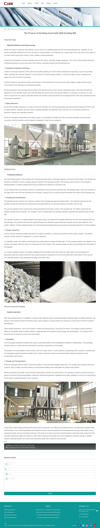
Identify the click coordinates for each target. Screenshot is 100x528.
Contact (55, 3)
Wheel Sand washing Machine (10, 517)
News (42, 3)
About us (30, 3)
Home (23, 3)
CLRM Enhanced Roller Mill (9, 509)
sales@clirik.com (85, 514)
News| (17, 525)
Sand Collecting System (9, 512)
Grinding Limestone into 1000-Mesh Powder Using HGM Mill (48, 509)
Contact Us (84, 506)
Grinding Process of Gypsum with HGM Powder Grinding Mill (48, 512)
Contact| (21, 525)
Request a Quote (10, 457)
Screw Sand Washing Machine (10, 514)
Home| (5, 525)
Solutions (48, 3)
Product (36, 3)
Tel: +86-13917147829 (83, 516)
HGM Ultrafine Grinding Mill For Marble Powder (23, 445)
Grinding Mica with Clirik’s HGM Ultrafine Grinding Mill (22, 447)
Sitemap (74, 525)
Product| (14, 525)
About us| (10, 525)
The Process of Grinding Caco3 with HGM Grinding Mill (50, 33)
